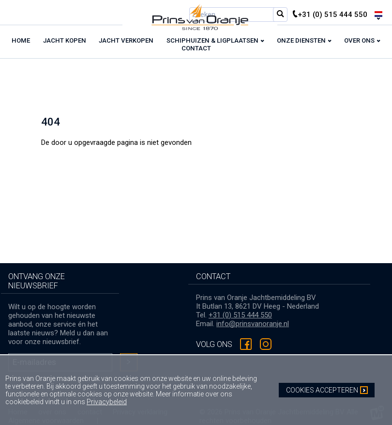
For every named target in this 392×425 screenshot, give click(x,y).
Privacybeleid (107, 402)
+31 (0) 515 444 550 (240, 315)
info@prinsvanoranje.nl (252, 323)
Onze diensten (301, 40)
